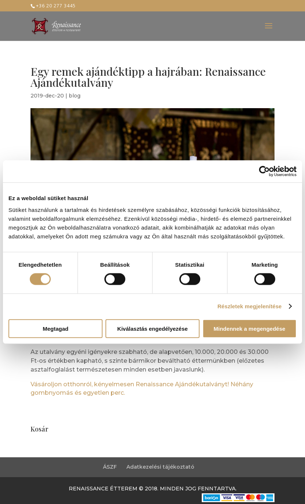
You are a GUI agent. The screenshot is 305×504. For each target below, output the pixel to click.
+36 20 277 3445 (56, 6)
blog (74, 95)
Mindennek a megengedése (249, 328)
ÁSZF (110, 467)
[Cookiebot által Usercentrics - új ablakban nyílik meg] (264, 171)
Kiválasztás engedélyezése (152, 328)
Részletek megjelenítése (250, 306)
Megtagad (55, 328)
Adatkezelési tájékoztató (160, 467)
